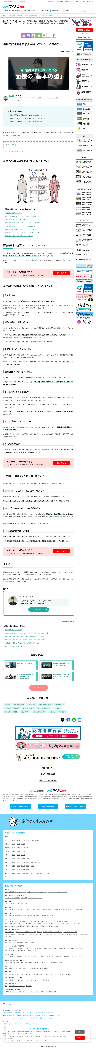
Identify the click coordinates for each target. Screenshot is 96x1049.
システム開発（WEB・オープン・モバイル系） (41, 921)
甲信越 (66, 1)
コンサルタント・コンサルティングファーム (16, 948)
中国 (80, 1)
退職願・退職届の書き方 (10, 1015)
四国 (84, 1)
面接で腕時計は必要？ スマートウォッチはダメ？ (20, 229)
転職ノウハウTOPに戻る (48, 780)
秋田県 (27, 840)
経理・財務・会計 (23, 974)
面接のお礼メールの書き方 (57, 712)
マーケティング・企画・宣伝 (12, 909)
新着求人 (68, 10)
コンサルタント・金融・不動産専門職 (14, 946)
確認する (80, 1037)
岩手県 (18, 840)
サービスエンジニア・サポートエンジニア (53, 934)
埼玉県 (13, 847)
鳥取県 (13, 866)
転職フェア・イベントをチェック (75, 806)
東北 (53, 1)
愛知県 (23, 858)
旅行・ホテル (38, 980)
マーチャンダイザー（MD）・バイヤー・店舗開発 (34, 909)
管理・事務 (8, 972)
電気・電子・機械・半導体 (12, 929)
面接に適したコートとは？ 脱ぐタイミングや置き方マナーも (23, 232)
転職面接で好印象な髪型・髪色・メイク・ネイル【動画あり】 (23, 223)
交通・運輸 (46, 980)
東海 (73, 1)
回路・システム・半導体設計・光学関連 (26, 932)
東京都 (23, 847)
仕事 (32, 1015)
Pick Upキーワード (18, 1024)
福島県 (37, 840)
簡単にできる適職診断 (48, 806)
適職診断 (26, 1015)
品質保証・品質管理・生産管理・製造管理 (16, 934)
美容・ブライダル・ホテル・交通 (13, 977)
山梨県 (18, 851)
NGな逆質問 (57, 708)
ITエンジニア (8, 919)
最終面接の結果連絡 (40, 712)
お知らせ (83, 11)
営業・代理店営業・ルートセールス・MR (15, 892)
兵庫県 (27, 862)
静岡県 (18, 858)
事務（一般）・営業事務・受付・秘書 (60, 974)
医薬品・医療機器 (29, 942)
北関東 (57, 1)
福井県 (23, 855)
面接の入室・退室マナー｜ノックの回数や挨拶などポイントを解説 (25, 636)
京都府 (18, 862)
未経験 (6, 1035)
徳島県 (13, 869)
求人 (10, 1024)
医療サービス (8, 904)
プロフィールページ (16, 100)
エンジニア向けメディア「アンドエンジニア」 (16, 1018)
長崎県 (23, 873)
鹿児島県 (42, 873)
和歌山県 (37, 862)
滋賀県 (13, 862)
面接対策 (38, 1015)
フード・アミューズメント (35, 898)
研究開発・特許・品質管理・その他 (49, 926)
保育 (6, 986)
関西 (77, 1)
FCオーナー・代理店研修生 (75, 909)
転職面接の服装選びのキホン (13, 213)
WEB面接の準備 (19, 704)
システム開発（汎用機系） (61, 921)
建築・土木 (8, 913)
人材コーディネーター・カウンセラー (37, 892)
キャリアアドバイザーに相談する (20, 806)
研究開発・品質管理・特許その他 (44, 915)
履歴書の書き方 (8, 1012)
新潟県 (13, 851)
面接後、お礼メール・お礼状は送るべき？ (17, 646)
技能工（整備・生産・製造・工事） (14, 962)
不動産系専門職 (32, 950)
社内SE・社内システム (32, 926)
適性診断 (47, 1012)
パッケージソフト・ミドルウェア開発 (43, 923)
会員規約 (5, 1041)
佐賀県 (18, 873)
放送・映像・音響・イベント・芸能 (73, 956)
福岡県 (13, 873)
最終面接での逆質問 (11, 712)
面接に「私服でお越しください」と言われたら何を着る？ (22, 216)
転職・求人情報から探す (12, 10)
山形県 (32, 840)
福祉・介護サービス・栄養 (20, 904)
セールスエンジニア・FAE (34, 934)
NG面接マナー (59, 704)
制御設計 (39, 932)
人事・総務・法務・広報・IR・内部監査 (39, 974)
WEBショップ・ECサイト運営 (48, 992)
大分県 (32, 873)
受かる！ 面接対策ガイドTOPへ (15, 151)
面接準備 (7, 704)
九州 (87, 1)
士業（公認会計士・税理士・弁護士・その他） (41, 948)
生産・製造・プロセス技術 (70, 932)
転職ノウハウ (45, 10)
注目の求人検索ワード (31, 1024)
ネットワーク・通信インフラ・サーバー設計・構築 (67, 923)
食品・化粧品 (20, 942)
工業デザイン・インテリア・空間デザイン (51, 956)
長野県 (23, 851)
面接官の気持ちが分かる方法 (13, 630)
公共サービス (8, 966)
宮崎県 (37, 873)
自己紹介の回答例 (28, 708)
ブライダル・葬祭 (29, 980)
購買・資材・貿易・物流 (11, 974)
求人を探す (84, 37)
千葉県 (18, 847)
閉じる (80, 1032)
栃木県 (18, 844)
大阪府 (23, 862)
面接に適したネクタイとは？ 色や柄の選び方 (19, 236)
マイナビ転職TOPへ (10, 1004)
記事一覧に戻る (48, 768)
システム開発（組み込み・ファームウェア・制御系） (18, 923)
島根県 (18, 866)
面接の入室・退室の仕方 (12, 708)
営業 (6, 889)
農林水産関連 (54, 962)
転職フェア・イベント (30, 10)
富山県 (13, 855)
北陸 (70, 1)
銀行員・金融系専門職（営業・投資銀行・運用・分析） (68, 948)
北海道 (49, 1)
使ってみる (61, 273)
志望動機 (40, 1012)
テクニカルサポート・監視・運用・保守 (15, 926)
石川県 (18, 855)
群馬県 (23, 844)
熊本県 (27, 873)
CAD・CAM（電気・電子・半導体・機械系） (76, 934)
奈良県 (32, 862)
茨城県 (13, 844)
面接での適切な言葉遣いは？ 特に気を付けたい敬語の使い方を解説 (25, 639)
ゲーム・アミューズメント (33, 992)
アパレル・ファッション (33, 956)
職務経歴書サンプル (20, 1012)
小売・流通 (24, 898)
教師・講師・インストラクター (17, 986)
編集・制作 (19, 956)
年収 (20, 1015)
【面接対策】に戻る (48, 774)
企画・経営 (8, 907)
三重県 (27, 858)
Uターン (54, 1012)
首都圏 (61, 1)
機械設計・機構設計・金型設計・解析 (52, 932)
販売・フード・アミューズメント (13, 895)
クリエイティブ (9, 954)
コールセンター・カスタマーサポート (57, 892)
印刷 (25, 956)
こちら (86, 33)
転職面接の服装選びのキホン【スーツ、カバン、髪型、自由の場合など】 (26, 633)
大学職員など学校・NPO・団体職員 (39, 968)
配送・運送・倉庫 (45, 962)
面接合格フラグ (25, 712)
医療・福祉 (8, 901)
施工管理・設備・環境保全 (28, 915)
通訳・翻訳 (29, 986)
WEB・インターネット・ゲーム (13, 989)
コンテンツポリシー (48, 1018)
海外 (90, 1)
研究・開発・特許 (9, 932)
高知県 (27, 869)
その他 (60, 962)
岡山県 (23, 866)
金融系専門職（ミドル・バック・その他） (16, 950)
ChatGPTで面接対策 (45, 704)
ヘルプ (90, 11)
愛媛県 (23, 869)
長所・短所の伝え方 (44, 708)
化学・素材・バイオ (10, 942)
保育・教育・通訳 (9, 983)
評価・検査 (8, 936)
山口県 (32, 866)
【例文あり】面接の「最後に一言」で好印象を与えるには (22, 643)
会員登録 (84, 30)
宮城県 (23, 840)
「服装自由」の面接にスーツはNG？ (16, 219)
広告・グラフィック (10, 956)
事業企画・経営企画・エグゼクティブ (57, 909)
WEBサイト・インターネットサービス (15, 992)
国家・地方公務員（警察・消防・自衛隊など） (17, 968)
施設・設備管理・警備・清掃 (32, 962)
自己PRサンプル (31, 1012)
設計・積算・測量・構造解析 (12, 915)
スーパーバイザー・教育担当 (12, 898)
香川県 (18, 869)
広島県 (27, 866)
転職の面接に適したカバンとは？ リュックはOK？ (20, 226)
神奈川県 (28, 847)
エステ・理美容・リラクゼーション (14, 980)
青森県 (13, 840)
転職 (5, 1024)
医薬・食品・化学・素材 (11, 940)
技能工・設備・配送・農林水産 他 (13, 960)
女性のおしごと (57, 10)
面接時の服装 (31, 704)
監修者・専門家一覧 (35, 1018)
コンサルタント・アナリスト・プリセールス (16, 921)
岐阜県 (13, 858)
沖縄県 (47, 873)
